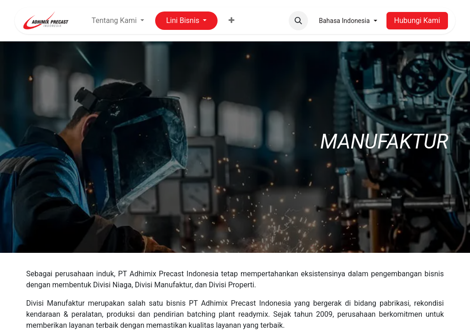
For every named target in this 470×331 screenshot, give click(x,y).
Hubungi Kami (417, 20)
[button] (298, 20)
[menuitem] (232, 20)
